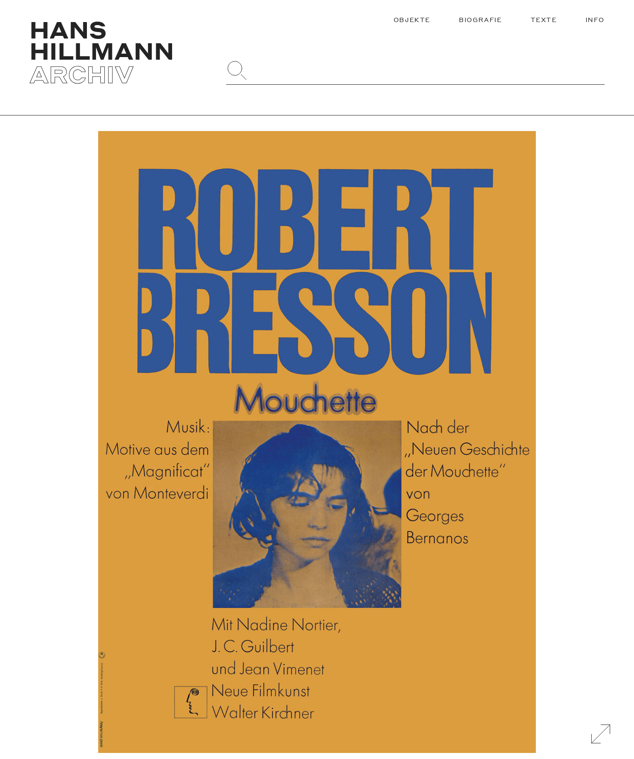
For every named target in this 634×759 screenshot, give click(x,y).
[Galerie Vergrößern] (601, 734)
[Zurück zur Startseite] (120, 51)
